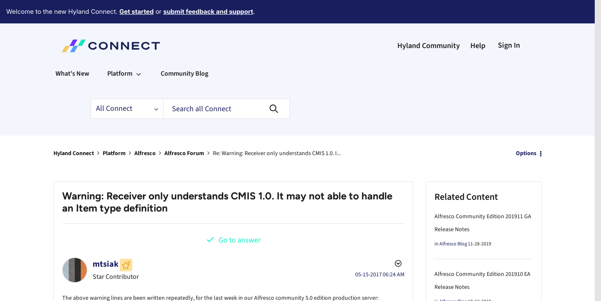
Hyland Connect (73, 130)
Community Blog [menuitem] (184, 50)
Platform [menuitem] (119, 50)
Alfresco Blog (453, 220)
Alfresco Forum (184, 130)
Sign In (509, 22)
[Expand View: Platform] (138, 50)
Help (477, 23)
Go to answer (239, 217)
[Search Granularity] (127, 86)
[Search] (226, 86)
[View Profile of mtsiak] (106, 241)
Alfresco (145, 130)
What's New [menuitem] (72, 50)
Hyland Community (428, 23)
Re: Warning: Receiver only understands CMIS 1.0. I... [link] (277, 130)
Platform (114, 130)
